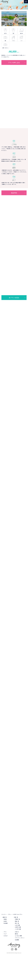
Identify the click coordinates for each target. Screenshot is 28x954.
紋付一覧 (17, 923)
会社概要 (17, 939)
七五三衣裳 (17, 925)
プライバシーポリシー (20, 937)
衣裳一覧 (16, 917)
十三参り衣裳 (18, 929)
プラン (9, 914)
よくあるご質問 (18, 936)
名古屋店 (6, 923)
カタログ (6, 936)
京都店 (5, 919)
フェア (5, 934)
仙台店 (5, 921)
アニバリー (3, 914)
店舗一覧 (5, 917)
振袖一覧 (17, 921)
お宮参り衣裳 (18, 927)
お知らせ (17, 932)
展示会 (16, 934)
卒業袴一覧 (17, 919)
